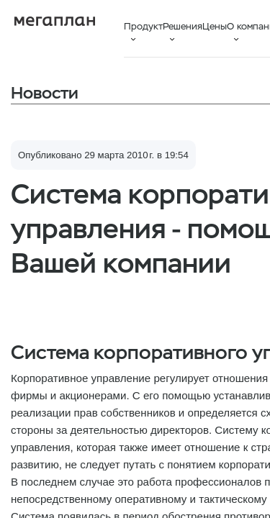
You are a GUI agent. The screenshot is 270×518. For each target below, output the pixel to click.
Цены (214, 26)
